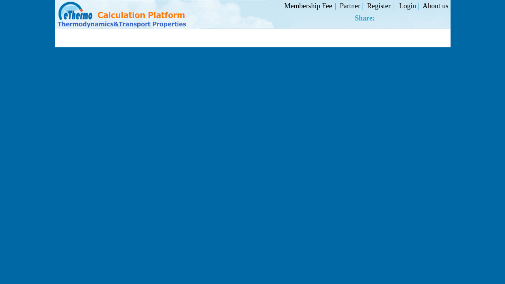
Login (408, 6)
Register (380, 6)
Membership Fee (308, 6)
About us (436, 6)
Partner (351, 6)
